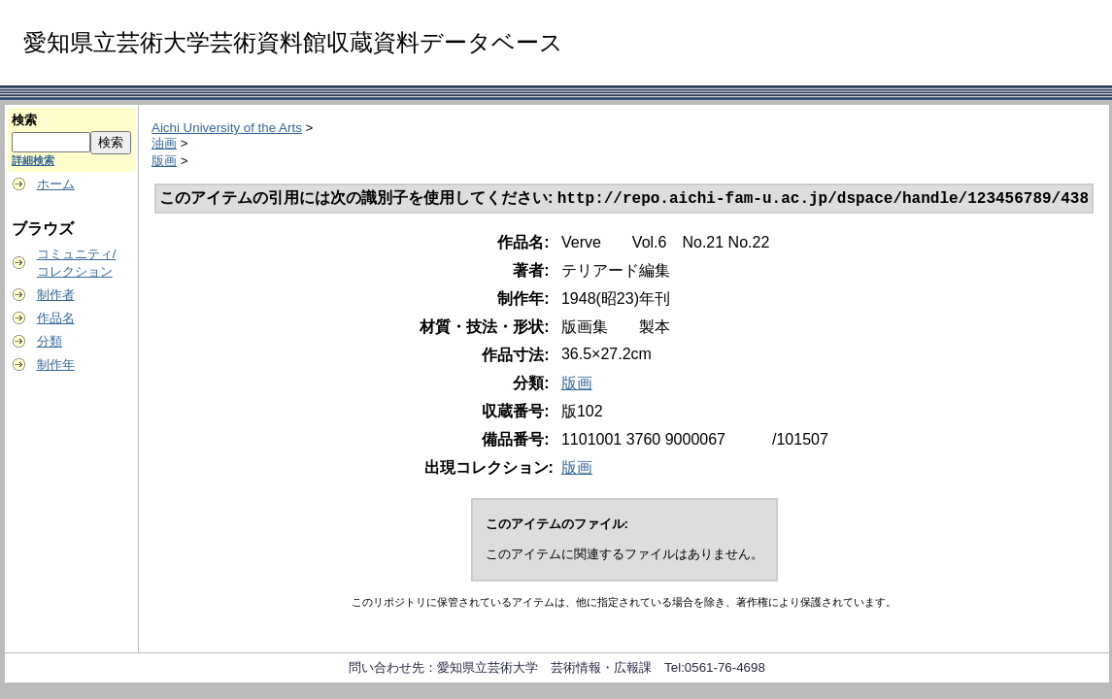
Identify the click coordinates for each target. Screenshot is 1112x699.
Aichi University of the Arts (227, 127)
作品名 (56, 318)
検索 (24, 120)
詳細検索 (33, 160)
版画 (164, 160)
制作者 (56, 294)
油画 (164, 143)
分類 (49, 341)
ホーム (56, 184)
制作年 (56, 364)
